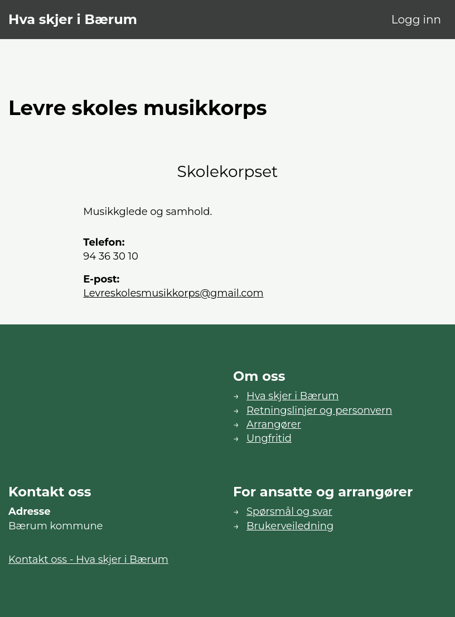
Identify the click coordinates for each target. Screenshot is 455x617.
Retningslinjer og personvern (319, 410)
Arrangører (273, 424)
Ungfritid (269, 438)
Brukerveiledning (289, 526)
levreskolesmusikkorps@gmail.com (173, 293)
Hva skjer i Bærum (72, 19)
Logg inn (416, 19)
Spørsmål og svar (289, 511)
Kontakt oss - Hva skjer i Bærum (88, 559)
